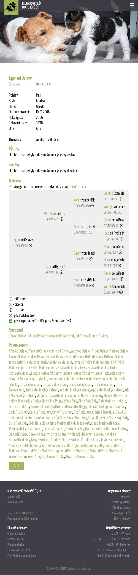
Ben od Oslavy (75, 357)
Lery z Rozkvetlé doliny (94, 368)
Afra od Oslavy (18, 351)
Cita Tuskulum (82, 412)
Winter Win (51, 213)
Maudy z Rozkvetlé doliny (86, 396)
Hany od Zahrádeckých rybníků (28, 379)
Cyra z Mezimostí (54, 429)
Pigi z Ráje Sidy (87, 401)
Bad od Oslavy (37, 357)
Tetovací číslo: (18, 123)
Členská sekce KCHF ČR (19, 550)
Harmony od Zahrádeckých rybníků (70, 379)
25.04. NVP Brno (121, 533)
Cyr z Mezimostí (32, 429)
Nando (108, 247)
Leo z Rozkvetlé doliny (65, 368)
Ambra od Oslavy (59, 351)
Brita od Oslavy (113, 357)
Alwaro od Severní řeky (79, 456)
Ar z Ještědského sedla (56, 445)
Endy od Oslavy (78, 336)
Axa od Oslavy (17, 357)
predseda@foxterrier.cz (26, 518)
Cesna (47, 267)
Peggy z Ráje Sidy (66, 401)
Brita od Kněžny (61, 434)
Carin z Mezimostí (59, 423)
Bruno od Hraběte (66, 407)
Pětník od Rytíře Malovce (104, 451)
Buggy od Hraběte (90, 407)
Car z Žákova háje (30, 384)
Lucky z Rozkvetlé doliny (46, 373)
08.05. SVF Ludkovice (119, 544)
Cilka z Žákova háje (80, 384)
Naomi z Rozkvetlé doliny (87, 434)
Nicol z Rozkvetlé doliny (77, 440)
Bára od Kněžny (95, 429)
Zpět (16, 466)
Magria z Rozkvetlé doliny (52, 396)
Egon (16, 240)
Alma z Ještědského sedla (25, 445)
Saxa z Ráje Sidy (77, 418)
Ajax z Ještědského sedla (108, 440)
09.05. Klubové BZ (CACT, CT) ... (114, 550)
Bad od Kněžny (75, 429)
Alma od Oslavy (38, 351)
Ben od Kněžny (18, 434)
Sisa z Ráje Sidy (118, 418)
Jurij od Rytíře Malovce (35, 368)
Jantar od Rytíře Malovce (56, 362)
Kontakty (126, 496)
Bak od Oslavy (56, 357)
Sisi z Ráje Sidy (18, 423)
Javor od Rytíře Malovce (89, 362)
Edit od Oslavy (37, 336)
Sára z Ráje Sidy (56, 418)
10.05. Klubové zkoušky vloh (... (114, 555)
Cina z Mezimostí (101, 423)
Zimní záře (80, 227)
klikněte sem (78, 187)
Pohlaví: (14, 95)
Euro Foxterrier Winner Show (21, 555)
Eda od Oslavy (17, 336)
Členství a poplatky (121, 501)
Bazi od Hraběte (19, 407)
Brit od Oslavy (94, 357)
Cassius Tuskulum (40, 412)
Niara (77, 280)
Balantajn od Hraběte (112, 401)
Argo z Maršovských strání (106, 390)
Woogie (108, 207)
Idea (106, 233)
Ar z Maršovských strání (74, 390)
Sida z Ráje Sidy (98, 418)
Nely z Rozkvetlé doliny (46, 440)
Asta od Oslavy (119, 351)
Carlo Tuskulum (18, 412)
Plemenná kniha (15, 544)
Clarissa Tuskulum (103, 412)
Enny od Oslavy (98, 336)
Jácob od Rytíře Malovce (24, 362)
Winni (107, 286)
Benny (78, 253)
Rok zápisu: (16, 117)
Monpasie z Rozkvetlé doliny (36, 401)
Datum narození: (19, 112)
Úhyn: (12, 128)
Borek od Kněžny (39, 434)
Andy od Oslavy (80, 351)
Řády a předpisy (122, 518)
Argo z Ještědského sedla (87, 445)
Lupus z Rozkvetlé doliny (78, 373)
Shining (108, 193)
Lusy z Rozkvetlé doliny (109, 373)
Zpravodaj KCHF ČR (121, 513)
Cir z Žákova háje (103, 384)
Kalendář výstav (15, 538)
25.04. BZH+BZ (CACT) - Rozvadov (112, 538)
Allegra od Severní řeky (49, 456)
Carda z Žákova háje (54, 384)
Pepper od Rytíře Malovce (70, 451)
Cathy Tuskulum (62, 412)
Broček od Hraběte (42, 407)
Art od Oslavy (100, 351)
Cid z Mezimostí (80, 423)
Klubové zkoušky (16, 533)
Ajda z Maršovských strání (41, 390)
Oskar (107, 220)
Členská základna (122, 507)
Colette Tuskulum (33, 418)
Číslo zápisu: (15, 84)
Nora (107, 260)
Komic (77, 200)
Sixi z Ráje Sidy (37, 423)
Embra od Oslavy (57, 336)
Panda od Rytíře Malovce (37, 451)
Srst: (12, 101)
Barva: (13, 106)
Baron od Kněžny (116, 429)
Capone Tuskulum (114, 407)
